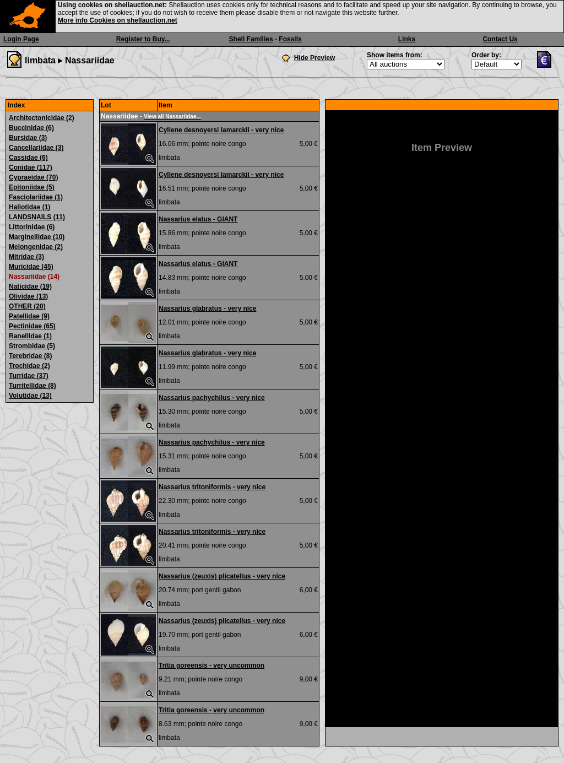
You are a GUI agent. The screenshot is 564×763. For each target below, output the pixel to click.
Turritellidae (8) (32, 385)
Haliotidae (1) (29, 207)
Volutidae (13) (30, 395)
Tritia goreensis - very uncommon (211, 665)
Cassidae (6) (28, 157)
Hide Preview (314, 58)
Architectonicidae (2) (41, 118)
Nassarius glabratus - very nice (207, 308)
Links (406, 39)
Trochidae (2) (29, 366)
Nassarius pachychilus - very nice (212, 398)
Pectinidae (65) (32, 326)
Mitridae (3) (26, 257)
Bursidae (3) (28, 138)
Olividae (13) (28, 296)
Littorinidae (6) (32, 227)
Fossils (290, 39)
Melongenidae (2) (36, 247)
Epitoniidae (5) (32, 187)
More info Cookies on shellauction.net (117, 20)
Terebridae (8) (30, 356)
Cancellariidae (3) (36, 147)
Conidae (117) (30, 167)
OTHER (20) (27, 306)
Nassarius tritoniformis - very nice (212, 487)
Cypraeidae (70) (33, 177)
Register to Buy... (143, 39)
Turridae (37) (28, 376)
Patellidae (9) (29, 316)
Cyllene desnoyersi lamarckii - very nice (221, 130)
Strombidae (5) (32, 346)
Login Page (21, 39)
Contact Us (499, 39)
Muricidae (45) (31, 266)
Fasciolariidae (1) (36, 197)
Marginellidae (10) (36, 237)
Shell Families (251, 39)
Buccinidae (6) (31, 128)
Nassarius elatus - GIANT (198, 219)
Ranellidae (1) (30, 336)
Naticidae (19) (30, 286)
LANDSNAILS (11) (37, 217)
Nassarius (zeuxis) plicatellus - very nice (222, 576)
